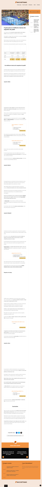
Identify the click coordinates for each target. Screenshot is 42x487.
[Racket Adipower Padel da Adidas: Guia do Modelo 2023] (31, 30)
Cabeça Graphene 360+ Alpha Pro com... (18, 321)
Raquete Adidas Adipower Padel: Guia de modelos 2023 (36, 30)
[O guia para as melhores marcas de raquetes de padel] (4, 467)
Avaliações (30, 4)
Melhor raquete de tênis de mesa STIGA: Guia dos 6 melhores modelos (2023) (36, 26)
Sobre (35, 4)
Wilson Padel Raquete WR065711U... (18, 391)
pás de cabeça (16, 336)
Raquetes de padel (5, 11)
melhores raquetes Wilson (16, 399)
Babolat (24, 195)
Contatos (38, 4)
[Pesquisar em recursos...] (35, 12)
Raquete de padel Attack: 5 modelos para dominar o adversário (13, 471)
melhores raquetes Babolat (18, 206)
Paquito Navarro (6, 246)
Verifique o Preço (12, 59)
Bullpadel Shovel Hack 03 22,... (17, 253)
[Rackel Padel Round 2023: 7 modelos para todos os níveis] (31, 20)
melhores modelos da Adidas (17, 158)
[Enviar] (38, 11)
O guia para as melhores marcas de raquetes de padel (12, 467)
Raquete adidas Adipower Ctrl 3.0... (17, 140)
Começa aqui (19, 4)
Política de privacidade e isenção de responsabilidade (24, 484)
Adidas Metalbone (11, 119)
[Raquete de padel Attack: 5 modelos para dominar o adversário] (4, 471)
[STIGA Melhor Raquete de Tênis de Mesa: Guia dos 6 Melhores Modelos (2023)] (31, 25)
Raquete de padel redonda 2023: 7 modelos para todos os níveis (36, 21)
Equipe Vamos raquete (15, 445)
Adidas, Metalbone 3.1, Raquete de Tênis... (17, 125)
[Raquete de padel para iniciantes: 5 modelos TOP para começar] (4, 475)
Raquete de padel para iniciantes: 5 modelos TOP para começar (12, 475)
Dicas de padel (24, 4)
